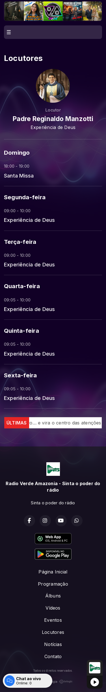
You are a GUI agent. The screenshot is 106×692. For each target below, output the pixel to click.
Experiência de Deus (29, 220)
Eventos (53, 620)
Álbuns (53, 596)
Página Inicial (52, 572)
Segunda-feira (25, 197)
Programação (53, 584)
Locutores (53, 632)
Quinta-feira (21, 330)
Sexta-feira (20, 375)
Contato (53, 656)
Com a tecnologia (53, 682)
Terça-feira (20, 241)
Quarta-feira (22, 286)
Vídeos (53, 608)
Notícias (53, 644)
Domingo (17, 152)
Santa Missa (19, 175)
